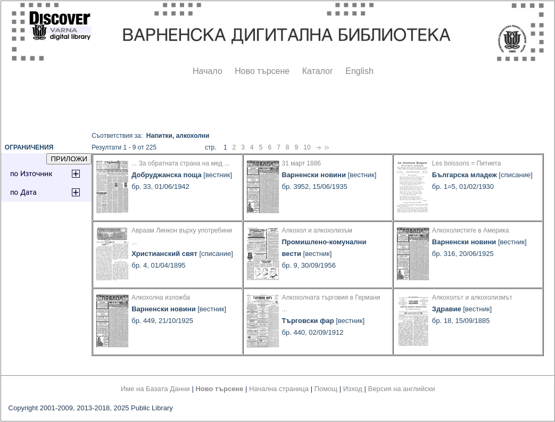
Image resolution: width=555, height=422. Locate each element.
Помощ (325, 389)
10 (306, 147)
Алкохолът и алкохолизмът (472, 297)
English (359, 71)
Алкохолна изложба (160, 297)
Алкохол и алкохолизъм (317, 230)
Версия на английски (401, 389)
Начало (207, 71)
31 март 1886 (301, 163)
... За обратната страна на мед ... (180, 163)
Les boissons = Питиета (466, 163)
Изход (352, 389)
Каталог (317, 71)
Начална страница (279, 389)
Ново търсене (262, 71)
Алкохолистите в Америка (470, 230)
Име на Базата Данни (155, 389)
